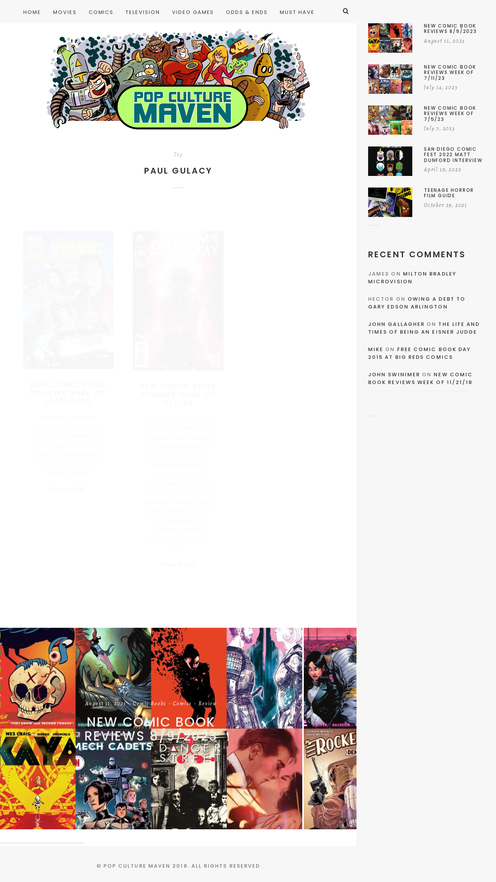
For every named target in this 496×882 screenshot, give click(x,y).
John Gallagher (396, 324)
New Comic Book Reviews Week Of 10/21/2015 (68, 385)
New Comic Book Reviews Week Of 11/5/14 (178, 387)
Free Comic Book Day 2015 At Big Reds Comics (419, 353)
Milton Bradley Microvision (412, 277)
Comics (182, 704)
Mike (375, 349)
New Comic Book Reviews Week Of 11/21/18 (420, 378)
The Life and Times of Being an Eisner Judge (424, 328)
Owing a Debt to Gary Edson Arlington (416, 302)
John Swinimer (394, 374)
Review (207, 704)
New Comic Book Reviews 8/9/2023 (151, 729)
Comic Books (149, 704)
